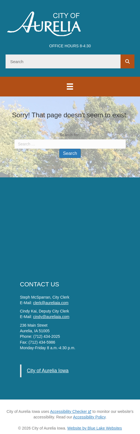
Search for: (70, 135)
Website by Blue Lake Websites (94, 428)
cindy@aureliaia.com (51, 316)
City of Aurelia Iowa (48, 370)
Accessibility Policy (89, 417)
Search (70, 153)
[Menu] (70, 86)
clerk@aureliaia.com (50, 303)
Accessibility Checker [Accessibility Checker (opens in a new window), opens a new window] (70, 411)
